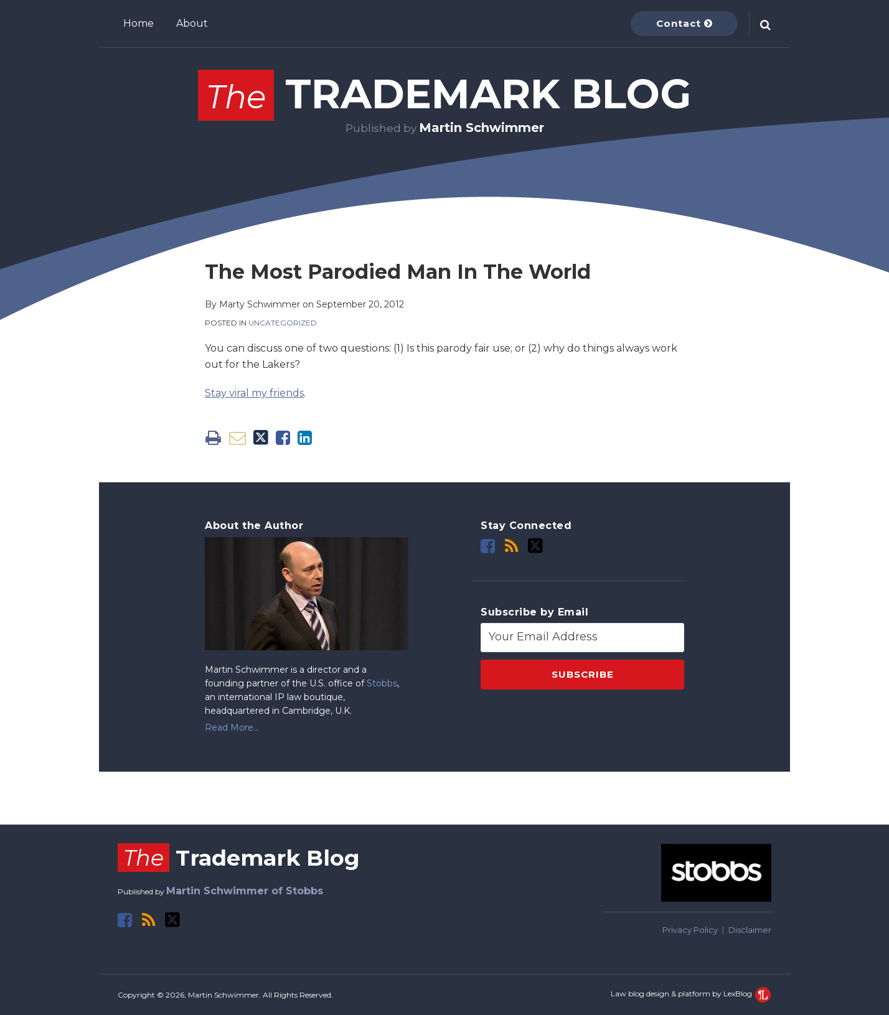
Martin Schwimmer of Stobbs (244, 891)
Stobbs (382, 683)
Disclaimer (749, 930)
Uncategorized (282, 322)
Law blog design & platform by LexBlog (691, 993)
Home (138, 23)
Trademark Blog (444, 93)
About (192, 23)
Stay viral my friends (254, 393)
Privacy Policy (690, 930)
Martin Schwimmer (481, 127)
